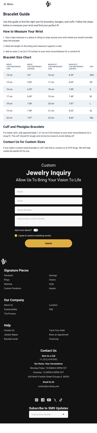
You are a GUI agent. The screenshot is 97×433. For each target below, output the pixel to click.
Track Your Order (57, 330)
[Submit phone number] (63, 414)
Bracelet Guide (11, 338)
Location (53, 305)
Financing (54, 338)
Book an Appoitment (58, 334)
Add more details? (23, 230)
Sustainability (10, 309)
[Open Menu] (5, 4)
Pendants (8, 275)
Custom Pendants (12, 288)
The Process (10, 313)
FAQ (51, 309)
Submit (48, 243)
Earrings (53, 275)
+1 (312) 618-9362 (48, 359)
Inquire (52, 288)
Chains (52, 279)
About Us (8, 305)
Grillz (51, 284)
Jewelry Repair (11, 334)
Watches (8, 284)
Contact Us (9, 330)
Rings (6, 279)
